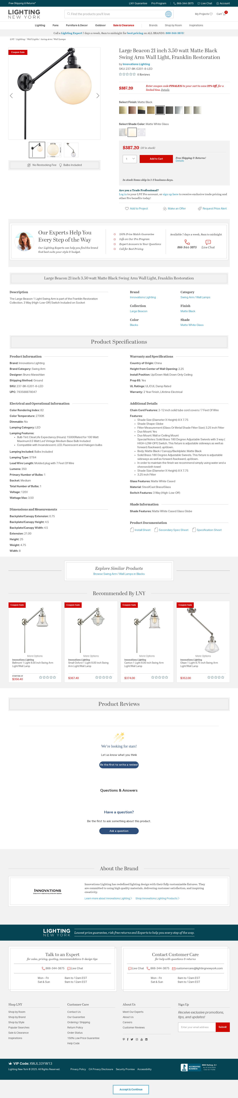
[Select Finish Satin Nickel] (197, 110)
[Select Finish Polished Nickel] (188, 110)
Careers (127, 1022)
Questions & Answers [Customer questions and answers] (119, 790)
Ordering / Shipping (78, 1022)
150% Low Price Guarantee (83, 1038)
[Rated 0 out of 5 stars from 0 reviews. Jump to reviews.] (134, 74)
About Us (128, 1017)
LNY (12, 39)
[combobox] (119, 14)
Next (98, 95)
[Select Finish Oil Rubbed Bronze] (169, 110)
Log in (123, 194)
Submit (223, 1027)
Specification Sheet (207, 530)
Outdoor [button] (100, 25)
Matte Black (188, 311)
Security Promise (125, 1069)
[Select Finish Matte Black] (160, 110)
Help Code (73, 1043)
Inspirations (15, 1038)
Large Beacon (138, 311)
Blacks (134, 325)
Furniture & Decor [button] (77, 25)
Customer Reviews (134, 1027)
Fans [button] (56, 25)
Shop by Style (16, 1022)
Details (165, 90)
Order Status (75, 1033)
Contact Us (74, 1012)
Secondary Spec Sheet (171, 530)
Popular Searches (18, 1027)
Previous (11, 95)
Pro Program (158, 3)
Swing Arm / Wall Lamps (53, 39)
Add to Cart (156, 159)
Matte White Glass (192, 325)
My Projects (204, 14)
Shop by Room (16, 1012)
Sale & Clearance (18, 1033)
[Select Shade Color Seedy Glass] (141, 132)
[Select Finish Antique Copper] (132, 110)
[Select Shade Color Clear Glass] (123, 132)
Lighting (20, 39)
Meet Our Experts (133, 1012)
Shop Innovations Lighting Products (157, 898)
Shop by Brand (16, 1017)
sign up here (170, 194)
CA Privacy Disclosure (101, 1069)
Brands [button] (153, 25)
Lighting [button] (40, 25)
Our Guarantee (76, 1017)
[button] (223, 3)
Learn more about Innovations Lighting (108, 898)
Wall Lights (33, 39)
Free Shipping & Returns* (22, 3)
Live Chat (205, 3)
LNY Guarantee (138, 3)
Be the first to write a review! (119, 764)
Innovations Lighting (136, 64)
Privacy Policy (78, 1069)
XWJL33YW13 (41, 1063)
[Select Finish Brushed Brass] (151, 110)
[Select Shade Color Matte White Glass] (132, 132)
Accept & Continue (131, 1089)
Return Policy (75, 1027)
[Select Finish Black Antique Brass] (141, 110)
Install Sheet (140, 530)
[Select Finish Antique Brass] (123, 110)
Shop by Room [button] (173, 25)
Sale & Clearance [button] (123, 25)
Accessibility (144, 1069)
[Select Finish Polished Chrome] (179, 110)
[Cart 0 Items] (223, 14)
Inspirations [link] (196, 25)
